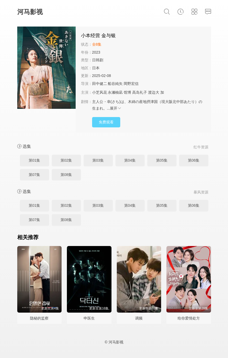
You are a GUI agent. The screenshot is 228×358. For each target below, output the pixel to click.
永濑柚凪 (115, 92)
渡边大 (153, 92)
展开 (116, 108)
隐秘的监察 (39, 318)
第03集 (98, 160)
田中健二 (99, 83)
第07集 (34, 174)
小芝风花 (99, 92)
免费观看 (106, 122)
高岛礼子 (139, 92)
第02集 (66, 160)
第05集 (162, 160)
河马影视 (30, 11)
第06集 (194, 160)
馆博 (127, 92)
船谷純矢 (115, 83)
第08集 (66, 174)
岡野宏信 (131, 83)
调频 (139, 318)
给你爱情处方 (189, 318)
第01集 (34, 160)
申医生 (89, 318)
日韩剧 (97, 60)
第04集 (130, 160)
